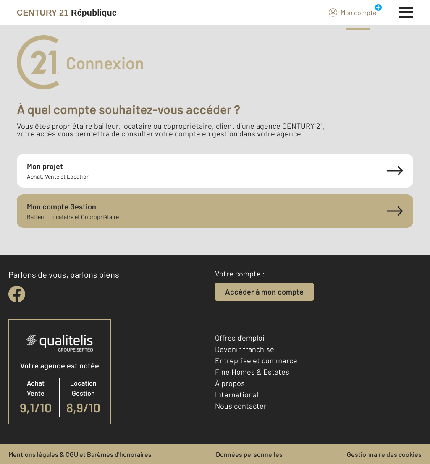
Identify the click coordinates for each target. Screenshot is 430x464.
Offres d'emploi (240, 337)
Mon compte (353, 12)
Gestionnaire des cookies (384, 454)
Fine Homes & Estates (252, 371)
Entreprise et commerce (256, 360)
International (236, 394)
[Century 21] (67, 13)
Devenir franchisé (244, 349)
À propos (230, 383)
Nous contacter (241, 405)
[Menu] (406, 11)
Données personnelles (249, 454)
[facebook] (16, 294)
